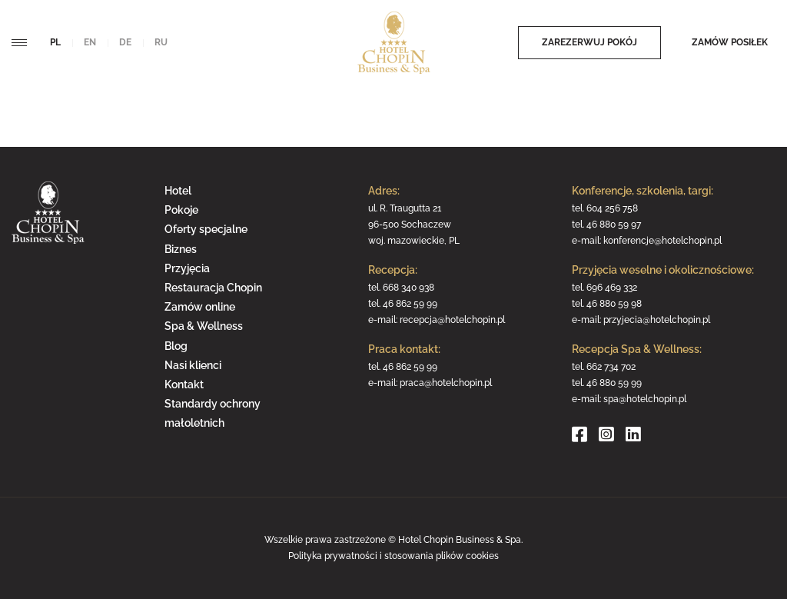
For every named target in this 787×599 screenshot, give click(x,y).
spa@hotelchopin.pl (644, 399)
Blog (176, 346)
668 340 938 (408, 287)
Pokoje (181, 210)
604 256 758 (612, 208)
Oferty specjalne (205, 229)
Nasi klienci (192, 365)
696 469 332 (611, 287)
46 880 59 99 (614, 383)
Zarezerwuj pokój (589, 42)
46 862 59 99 (410, 303)
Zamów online (199, 307)
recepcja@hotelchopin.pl (452, 319)
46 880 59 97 (613, 224)
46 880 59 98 (614, 303)
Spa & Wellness (203, 326)
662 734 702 (611, 366)
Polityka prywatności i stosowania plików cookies (393, 556)
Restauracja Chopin (213, 287)
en (90, 42)
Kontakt (184, 384)
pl (55, 42)
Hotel (177, 191)
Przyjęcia (187, 268)
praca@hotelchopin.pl (446, 383)
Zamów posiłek (730, 42)
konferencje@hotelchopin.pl (662, 240)
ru (161, 42)
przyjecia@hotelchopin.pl (656, 319)
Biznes (180, 249)
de (125, 42)
